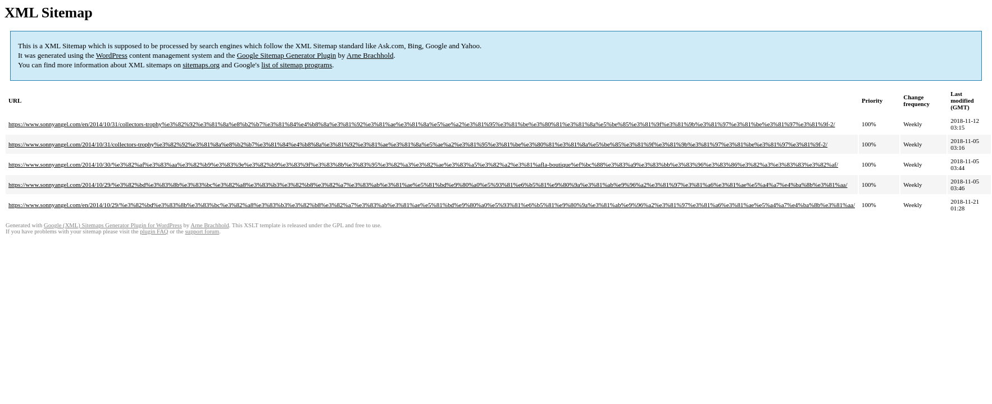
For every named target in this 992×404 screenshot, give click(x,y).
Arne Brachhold (370, 55)
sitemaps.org (201, 65)
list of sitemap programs (296, 65)
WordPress (112, 55)
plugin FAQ (154, 231)
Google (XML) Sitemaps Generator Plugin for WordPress (113, 225)
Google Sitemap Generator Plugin (286, 55)
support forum (202, 231)
